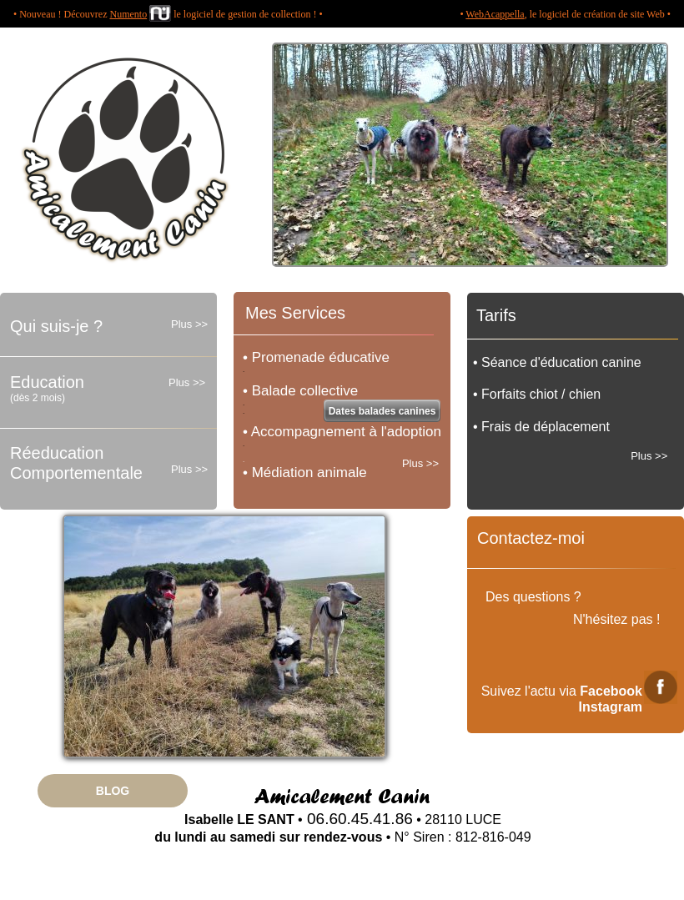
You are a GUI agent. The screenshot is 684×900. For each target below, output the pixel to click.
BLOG (112, 790)
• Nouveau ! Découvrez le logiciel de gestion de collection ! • (168, 14)
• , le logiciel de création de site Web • (565, 14)
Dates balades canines (382, 411)
